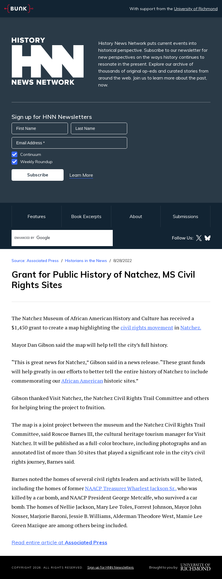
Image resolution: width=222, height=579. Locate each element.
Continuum (30, 154)
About (136, 216)
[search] (56, 237)
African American (82, 380)
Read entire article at (59, 542)
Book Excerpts (86, 216)
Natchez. (190, 327)
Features (36, 216)
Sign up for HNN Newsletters (110, 567)
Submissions (185, 216)
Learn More (81, 175)
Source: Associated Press (35, 260)
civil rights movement (147, 327)
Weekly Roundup (36, 161)
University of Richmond (196, 8)
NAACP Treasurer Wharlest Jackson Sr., (130, 488)
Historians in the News (86, 260)
